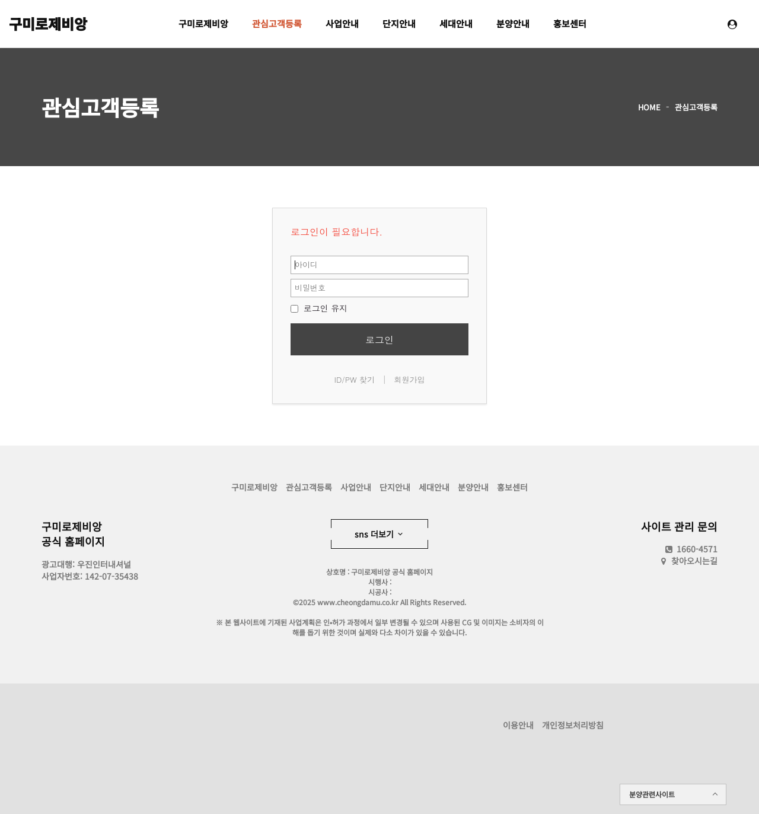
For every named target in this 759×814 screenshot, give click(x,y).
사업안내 (342, 23)
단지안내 (399, 23)
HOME (649, 107)
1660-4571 (690, 549)
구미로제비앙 (48, 23)
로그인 (379, 339)
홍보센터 (569, 23)
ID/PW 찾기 (354, 379)
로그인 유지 (319, 308)
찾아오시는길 (694, 561)
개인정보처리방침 (573, 725)
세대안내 (456, 23)
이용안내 (518, 725)
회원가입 (409, 379)
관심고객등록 (277, 23)
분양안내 (513, 23)
